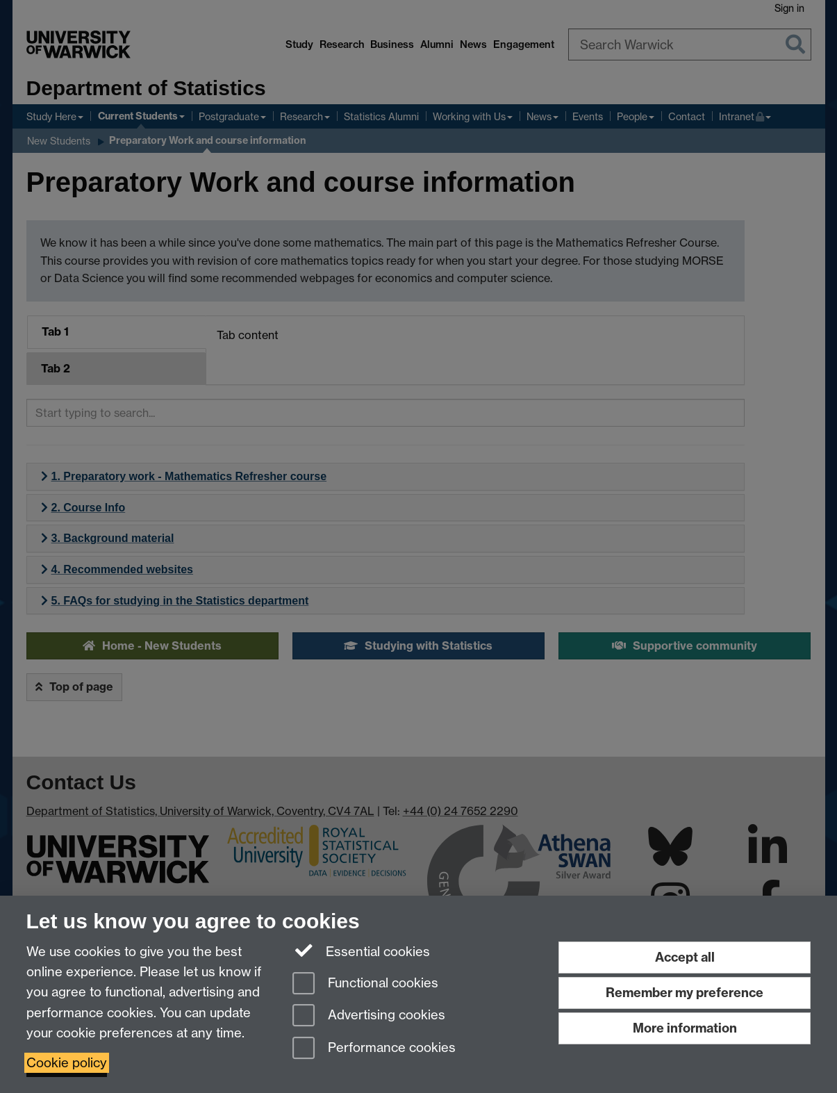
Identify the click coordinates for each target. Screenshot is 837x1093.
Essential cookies (361, 951)
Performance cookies (374, 1049)
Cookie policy (66, 1063)
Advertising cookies (368, 1016)
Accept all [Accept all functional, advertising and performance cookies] (685, 957)
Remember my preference (684, 993)
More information (685, 1028)
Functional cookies (365, 984)
